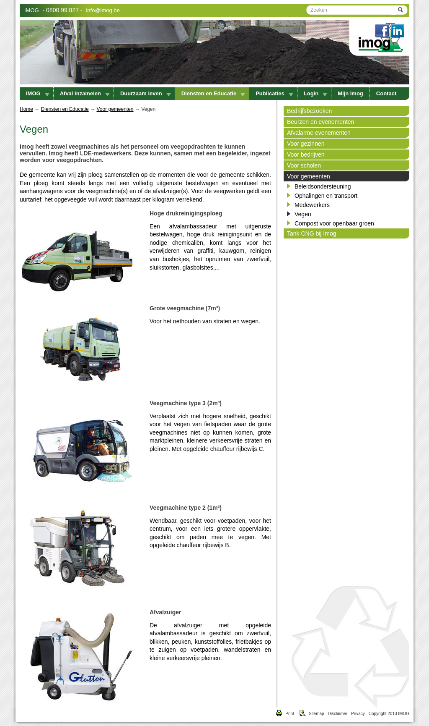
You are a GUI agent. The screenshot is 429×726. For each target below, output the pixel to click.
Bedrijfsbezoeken (309, 110)
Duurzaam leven (145, 93)
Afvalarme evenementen (319, 132)
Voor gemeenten (114, 109)
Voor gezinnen (306, 143)
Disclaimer (337, 713)
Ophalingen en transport (326, 195)
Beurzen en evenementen (320, 121)
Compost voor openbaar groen (334, 223)
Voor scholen (304, 165)
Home (26, 109)
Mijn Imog (350, 93)
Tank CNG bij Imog (311, 233)
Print (285, 713)
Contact (386, 93)
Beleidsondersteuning (323, 186)
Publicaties (274, 93)
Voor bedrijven (306, 154)
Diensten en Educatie (213, 93)
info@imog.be (102, 10)
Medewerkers (312, 205)
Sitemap (309, 713)
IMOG (31, 10)
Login (315, 93)
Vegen (303, 214)
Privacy (358, 713)
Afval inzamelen (85, 93)
